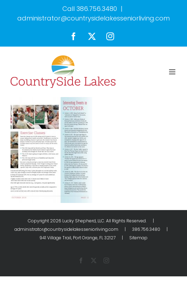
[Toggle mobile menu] (172, 72)
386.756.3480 (96, 8)
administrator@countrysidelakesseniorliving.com (93, 18)
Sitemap (138, 238)
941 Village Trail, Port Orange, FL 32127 (77, 238)
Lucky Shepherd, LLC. (83, 221)
